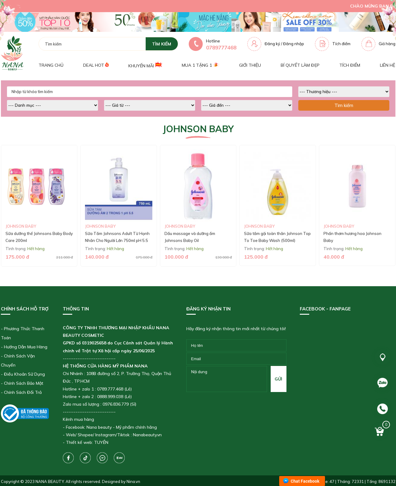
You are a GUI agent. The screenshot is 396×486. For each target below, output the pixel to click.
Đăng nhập (293, 43)
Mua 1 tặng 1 (200, 65)
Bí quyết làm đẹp (300, 65)
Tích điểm (341, 43)
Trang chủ (51, 65)
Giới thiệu (250, 65)
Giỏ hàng (387, 43)
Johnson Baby (20, 226)
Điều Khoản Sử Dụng (24, 374)
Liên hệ (387, 65)
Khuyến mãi (145, 65)
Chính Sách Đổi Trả (23, 392)
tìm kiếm (161, 44)
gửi (278, 379)
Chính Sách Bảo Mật (23, 383)
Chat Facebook (305, 481)
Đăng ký (272, 43)
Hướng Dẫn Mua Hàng (25, 347)
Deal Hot (96, 65)
